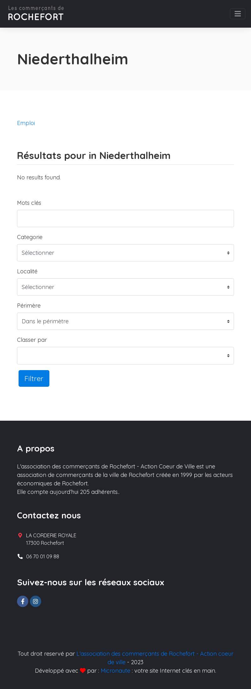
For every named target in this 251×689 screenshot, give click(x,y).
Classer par (32, 339)
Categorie (29, 237)
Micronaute (115, 670)
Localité (27, 271)
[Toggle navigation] (237, 13)
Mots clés (29, 202)
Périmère (29, 305)
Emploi (26, 123)
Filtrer (34, 378)
